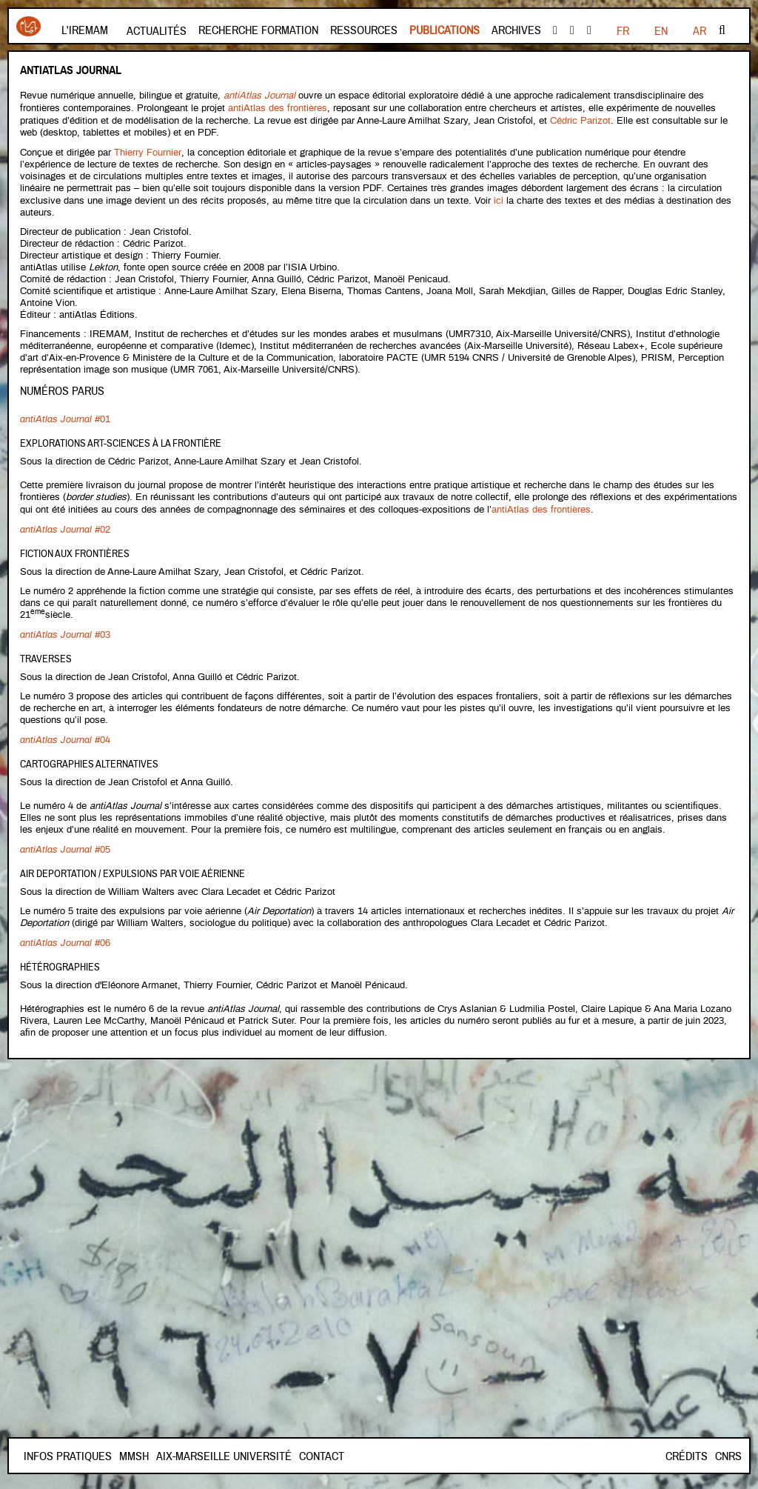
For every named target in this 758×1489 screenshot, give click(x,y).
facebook (555, 30)
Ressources (364, 30)
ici (500, 197)
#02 (65, 524)
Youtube (572, 30)
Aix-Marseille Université (276, 1456)
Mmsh (186, 1456)
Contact (141, 1456)
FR (623, 31)
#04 (65, 733)
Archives (516, 30)
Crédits (686, 1456)
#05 (65, 842)
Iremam (28, 26)
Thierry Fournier (147, 150)
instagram (589, 30)
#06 (65, 934)
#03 (65, 628)
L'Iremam (84, 30)
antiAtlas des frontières (277, 107)
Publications (444, 30)
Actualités (157, 31)
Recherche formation (258, 30)
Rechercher (722, 30)
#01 (65, 415)
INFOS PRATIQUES (68, 1456)
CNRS (728, 1456)
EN (661, 31)
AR (699, 31)
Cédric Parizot (580, 119)
